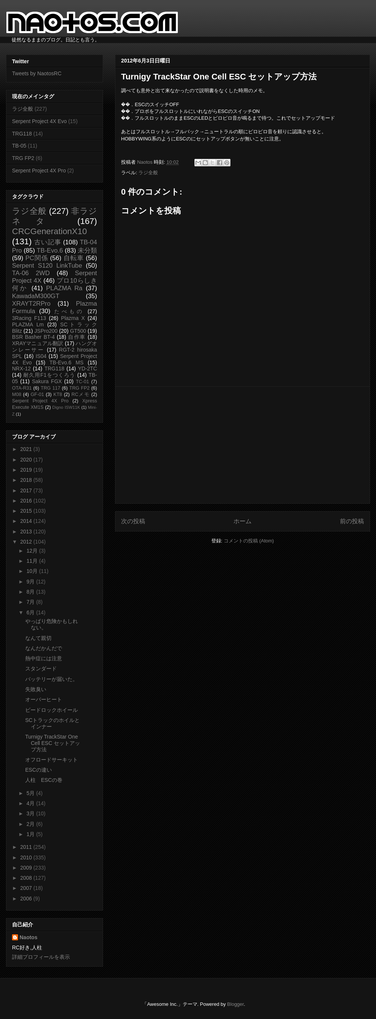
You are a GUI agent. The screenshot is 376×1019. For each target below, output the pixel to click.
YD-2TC (87, 369)
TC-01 (82, 381)
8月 (31, 592)
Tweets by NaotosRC (37, 73)
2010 (26, 857)
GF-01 (37, 394)
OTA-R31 (22, 388)
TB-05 (19, 146)
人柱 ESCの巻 (43, 780)
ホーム (242, 521)
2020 (26, 460)
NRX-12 (21, 369)
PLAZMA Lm (28, 324)
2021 (26, 449)
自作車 (77, 337)
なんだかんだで (43, 648)
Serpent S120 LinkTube (47, 265)
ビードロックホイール (51, 710)
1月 (31, 834)
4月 (31, 803)
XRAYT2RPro (31, 303)
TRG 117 (50, 388)
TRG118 (22, 134)
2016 (26, 501)
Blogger (235, 1004)
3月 (31, 813)
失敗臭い (35, 689)
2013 (26, 532)
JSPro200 (46, 331)
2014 (26, 521)
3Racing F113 (29, 318)
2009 (26, 868)
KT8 (57, 394)
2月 (31, 824)
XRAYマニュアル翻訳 (37, 343)
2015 (26, 511)
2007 (26, 888)
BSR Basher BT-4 (33, 337)
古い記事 (47, 242)
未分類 (87, 250)
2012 (26, 542)
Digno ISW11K (66, 407)
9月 (31, 582)
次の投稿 (133, 521)
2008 (26, 878)
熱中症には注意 (43, 658)
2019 (26, 470)
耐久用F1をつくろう (49, 375)
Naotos (28, 937)
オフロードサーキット (51, 760)
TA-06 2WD (31, 273)
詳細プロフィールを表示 (41, 957)
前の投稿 (352, 521)
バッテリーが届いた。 (51, 679)
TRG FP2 (23, 158)
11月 (32, 561)
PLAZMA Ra (64, 288)
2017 (26, 490)
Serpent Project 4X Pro (39, 171)
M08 (16, 394)
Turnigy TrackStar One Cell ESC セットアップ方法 (52, 743)
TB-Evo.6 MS (66, 362)
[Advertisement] (242, 445)
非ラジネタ (54, 216)
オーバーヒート (43, 699)
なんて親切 (38, 638)
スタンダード (41, 669)
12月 (32, 551)
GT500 (78, 331)
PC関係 (36, 258)
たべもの (69, 311)
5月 (31, 793)
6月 (31, 612)
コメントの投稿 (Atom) (249, 541)
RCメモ (80, 394)
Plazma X (73, 318)
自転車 (74, 258)
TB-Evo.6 (50, 250)
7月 (31, 602)
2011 (26, 847)
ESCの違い (38, 770)
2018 (26, 480)
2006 (26, 899)
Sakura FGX (47, 381)
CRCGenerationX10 (49, 231)
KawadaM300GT (35, 296)
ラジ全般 (148, 172)
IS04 (41, 356)
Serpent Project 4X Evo (39, 121)
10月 (32, 571)
